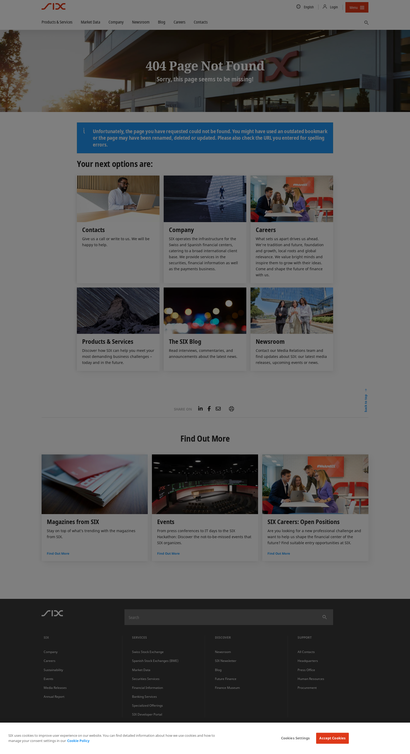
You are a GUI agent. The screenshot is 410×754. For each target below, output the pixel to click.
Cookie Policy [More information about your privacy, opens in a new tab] (78, 740)
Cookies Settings (295, 738)
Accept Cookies (332, 738)
